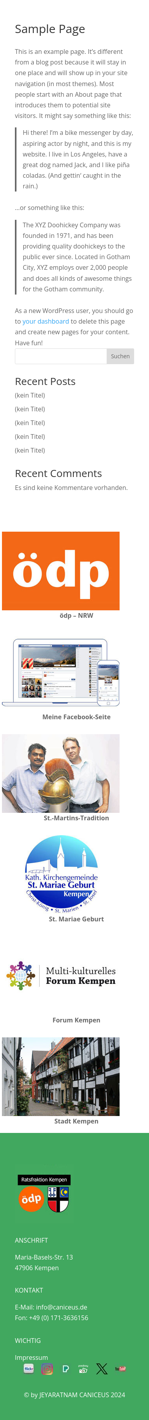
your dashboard (45, 321)
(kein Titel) (30, 395)
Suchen (120, 356)
